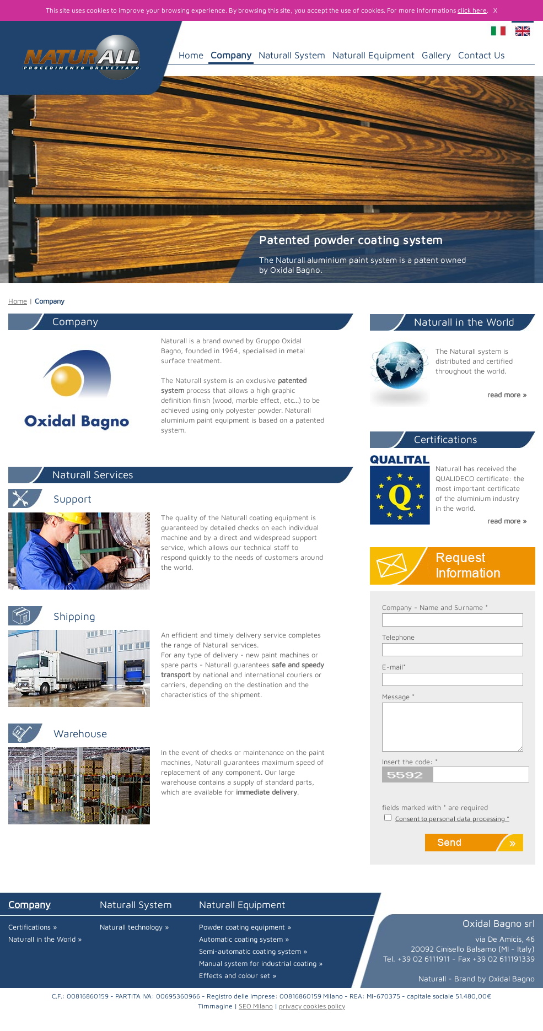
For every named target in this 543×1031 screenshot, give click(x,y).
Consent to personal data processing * (452, 818)
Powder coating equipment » (245, 926)
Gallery (436, 55)
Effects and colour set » (237, 975)
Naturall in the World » (45, 939)
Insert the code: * (410, 761)
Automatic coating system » (244, 939)
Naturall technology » (134, 926)
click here (472, 10)
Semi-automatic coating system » (253, 951)
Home (191, 55)
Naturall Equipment (373, 55)
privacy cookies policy (312, 1006)
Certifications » (32, 926)
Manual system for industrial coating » (260, 963)
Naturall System (292, 55)
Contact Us (481, 55)
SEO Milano (256, 1006)
